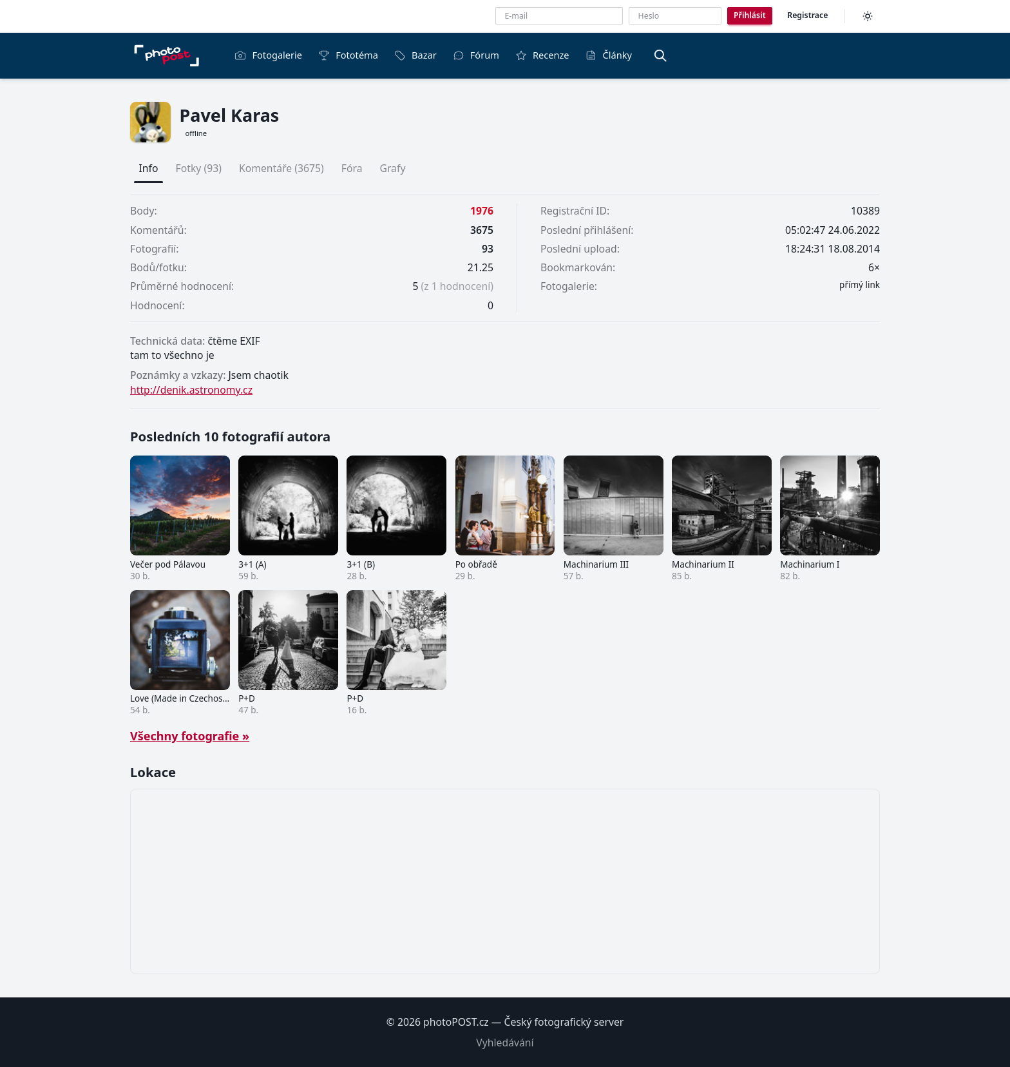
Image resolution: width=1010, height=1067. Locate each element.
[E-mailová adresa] (559, 15)
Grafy (392, 168)
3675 (481, 230)
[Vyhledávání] (660, 55)
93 (487, 249)
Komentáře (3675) (281, 168)
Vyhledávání (504, 1042)
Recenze (542, 54)
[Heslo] (675, 15)
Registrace (807, 15)
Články (609, 54)
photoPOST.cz (456, 1022)
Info (148, 168)
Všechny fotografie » (189, 736)
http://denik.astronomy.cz (191, 390)
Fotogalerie (268, 54)
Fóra (352, 168)
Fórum (476, 54)
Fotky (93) (199, 168)
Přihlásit (750, 15)
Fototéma (348, 54)
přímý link (859, 285)
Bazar (415, 54)
